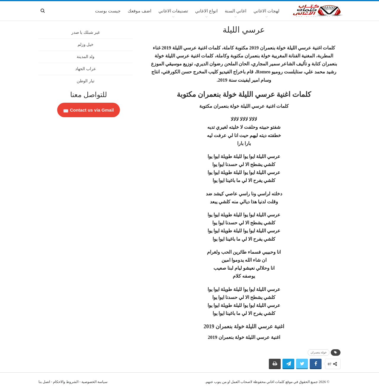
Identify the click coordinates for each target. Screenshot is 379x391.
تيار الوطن (85, 81)
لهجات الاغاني (266, 11)
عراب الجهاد (85, 69)
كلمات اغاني (275, 382)
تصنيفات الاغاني (173, 11)
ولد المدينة (86, 56)
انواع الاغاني (206, 11)
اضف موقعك (139, 11)
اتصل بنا (44, 382)
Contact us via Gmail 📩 (88, 109)
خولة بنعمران (319, 352)
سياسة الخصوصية (94, 382)
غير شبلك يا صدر (85, 32)
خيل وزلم (86, 44)
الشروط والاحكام (65, 382)
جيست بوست (108, 11)
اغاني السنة (235, 11)
